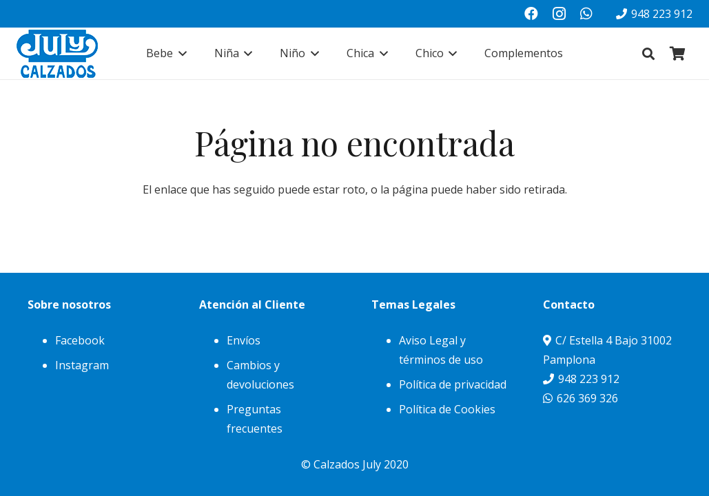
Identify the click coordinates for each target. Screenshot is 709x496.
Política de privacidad (452, 384)
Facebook (80, 340)
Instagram (82, 365)
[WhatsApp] (586, 14)
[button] (180, 53)
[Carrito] (677, 53)
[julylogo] (57, 54)
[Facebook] (531, 14)
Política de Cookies (447, 409)
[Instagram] (559, 14)
